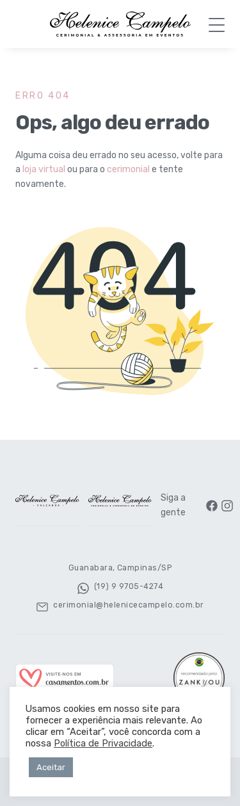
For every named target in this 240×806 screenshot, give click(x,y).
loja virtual (43, 169)
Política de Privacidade (103, 743)
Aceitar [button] (50, 767)
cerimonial (128, 169)
